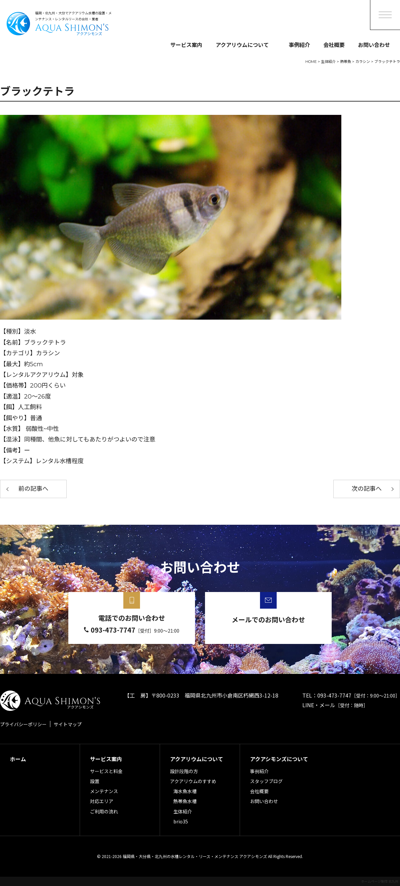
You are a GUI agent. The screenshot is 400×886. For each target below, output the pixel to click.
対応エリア (101, 801)
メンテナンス (104, 791)
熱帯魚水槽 (185, 801)
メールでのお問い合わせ (268, 619)
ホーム (18, 759)
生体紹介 (182, 811)
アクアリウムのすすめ (193, 781)
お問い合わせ (374, 45)
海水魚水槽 (185, 791)
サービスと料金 (106, 771)
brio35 (180, 821)
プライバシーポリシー (23, 724)
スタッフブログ (266, 781)
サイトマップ (68, 724)
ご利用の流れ (104, 811)
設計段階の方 (184, 771)
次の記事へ (367, 488)
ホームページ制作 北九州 (379, 881)
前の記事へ (33, 488)
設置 (94, 781)
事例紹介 (299, 45)
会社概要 (334, 45)
